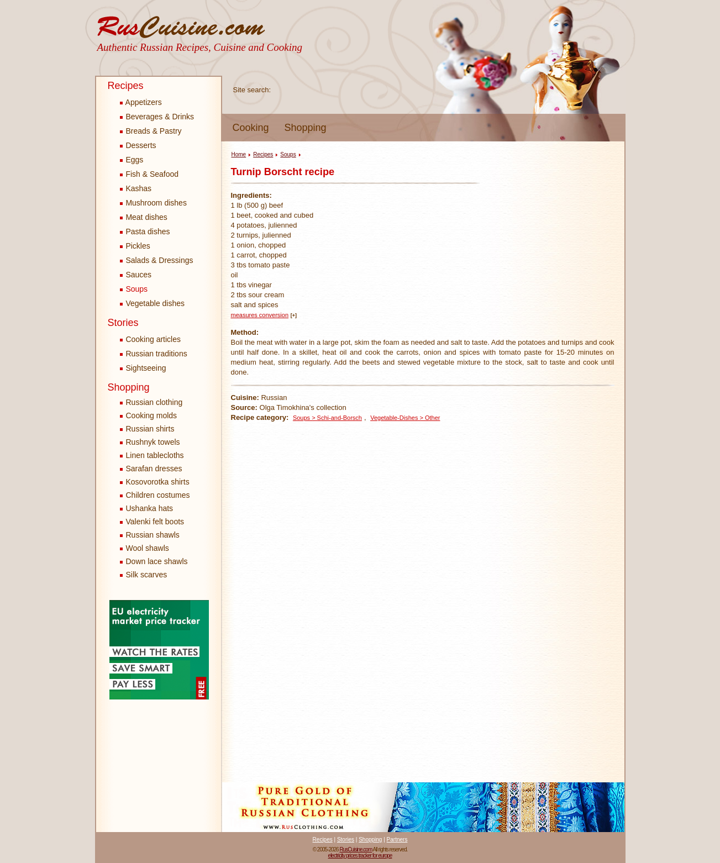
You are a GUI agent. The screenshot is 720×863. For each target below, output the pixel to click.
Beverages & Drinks (157, 116)
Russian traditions (153, 353)
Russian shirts (150, 428)
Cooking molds (151, 415)
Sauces (136, 274)
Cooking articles (150, 339)
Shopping (306, 127)
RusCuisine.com (355, 849)
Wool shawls (147, 548)
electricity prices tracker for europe (360, 856)
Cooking (251, 127)
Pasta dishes (145, 231)
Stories (123, 322)
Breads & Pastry (151, 131)
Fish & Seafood (149, 174)
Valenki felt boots (155, 521)
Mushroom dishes (153, 202)
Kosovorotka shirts (158, 481)
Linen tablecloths (155, 455)
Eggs (132, 159)
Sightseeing (143, 368)
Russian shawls (153, 534)
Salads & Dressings (156, 260)
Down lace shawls (157, 561)
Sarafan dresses (154, 468)
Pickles (135, 245)
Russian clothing (154, 402)
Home (239, 154)
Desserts (138, 145)
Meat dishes (143, 217)
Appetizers (141, 102)
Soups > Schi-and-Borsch (327, 417)
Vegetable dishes (152, 303)
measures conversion (260, 315)
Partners (397, 839)
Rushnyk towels (153, 442)
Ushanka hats (150, 508)
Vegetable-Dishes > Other (405, 417)
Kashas (136, 188)
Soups (134, 289)
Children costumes (158, 495)
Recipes (126, 85)
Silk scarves (146, 574)
